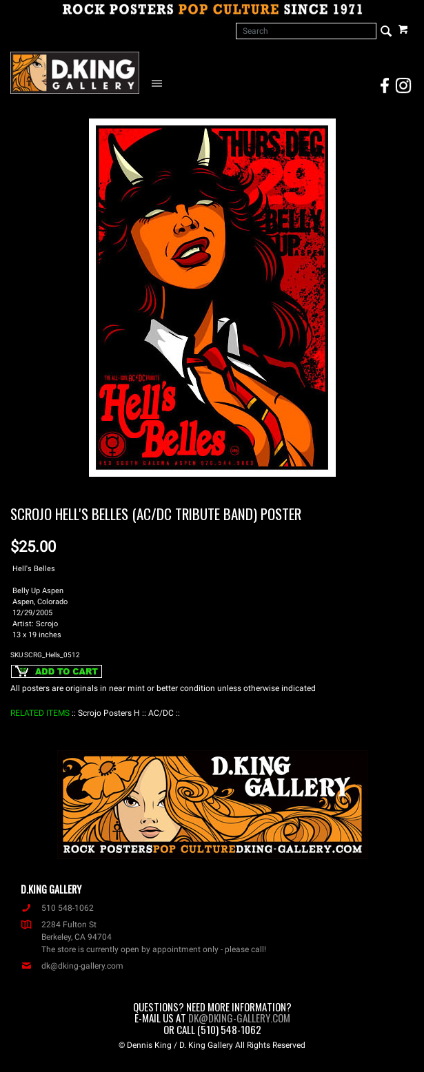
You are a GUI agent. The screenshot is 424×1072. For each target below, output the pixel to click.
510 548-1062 (57, 908)
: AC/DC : (161, 713)
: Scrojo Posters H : (109, 713)
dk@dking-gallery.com (72, 966)
